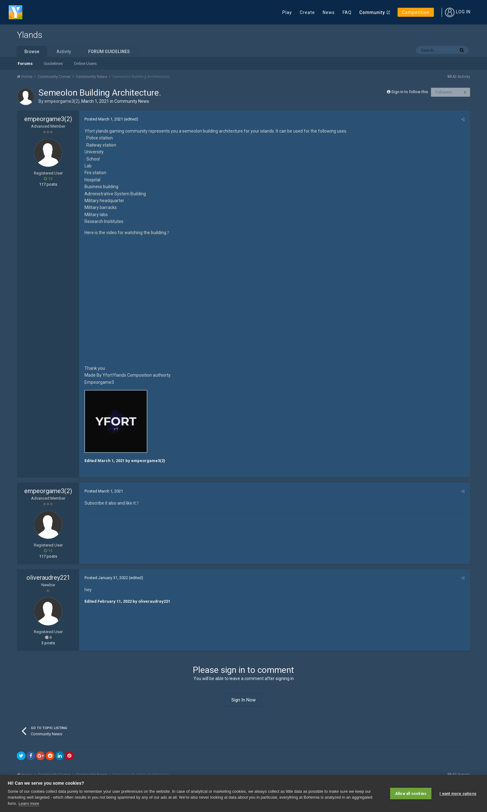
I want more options (457, 793)
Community (372, 12)
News (329, 12)
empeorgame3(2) (62, 101)
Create (307, 12)
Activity (64, 51)
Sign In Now (243, 700)
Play (287, 12)
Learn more (29, 803)
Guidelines (53, 63)
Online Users (85, 63)
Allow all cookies (410, 793)
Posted (103, 119)
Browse (32, 51)
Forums (25, 63)
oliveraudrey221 (48, 577)
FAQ (347, 12)
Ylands (29, 35)
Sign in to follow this (409, 91)
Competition (416, 12)
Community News (131, 101)
